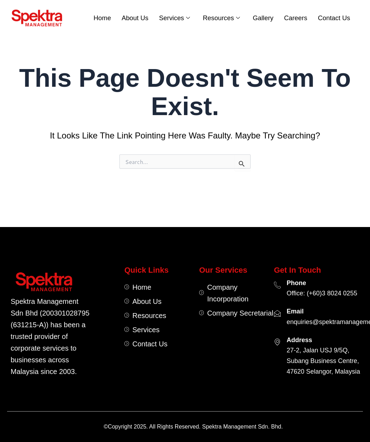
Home (102, 18)
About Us (135, 18)
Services (174, 18)
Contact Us (334, 18)
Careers (295, 18)
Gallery (263, 18)
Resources (221, 18)
